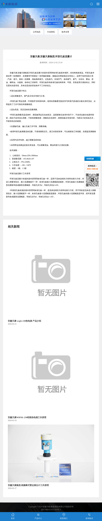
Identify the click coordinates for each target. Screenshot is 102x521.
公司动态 (36, 32)
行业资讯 (51, 32)
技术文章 (65, 32)
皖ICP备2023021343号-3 (51, 510)
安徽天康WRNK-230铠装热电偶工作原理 (27, 417)
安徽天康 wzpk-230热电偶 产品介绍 (24, 321)
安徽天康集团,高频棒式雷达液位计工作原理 (28, 485)
